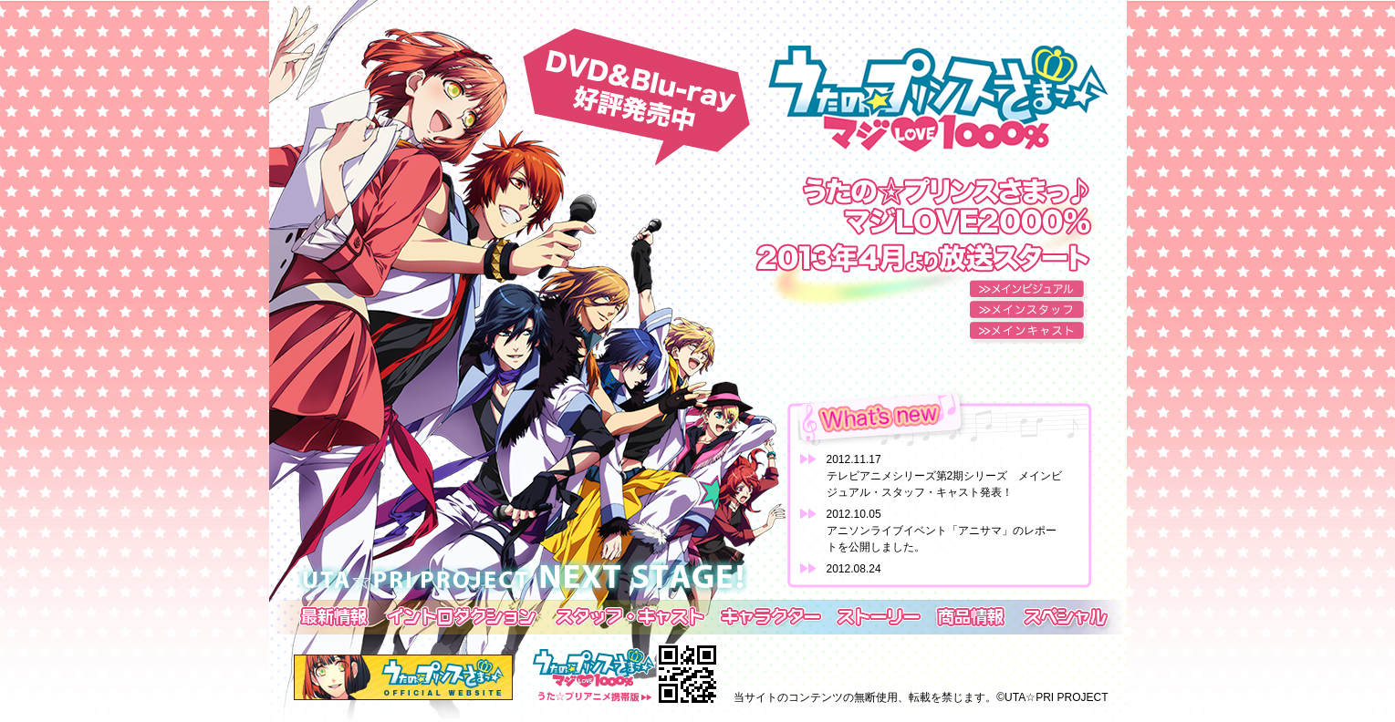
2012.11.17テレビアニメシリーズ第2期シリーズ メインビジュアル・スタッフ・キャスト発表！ (945, 476)
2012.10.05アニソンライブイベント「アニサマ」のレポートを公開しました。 (942, 530)
